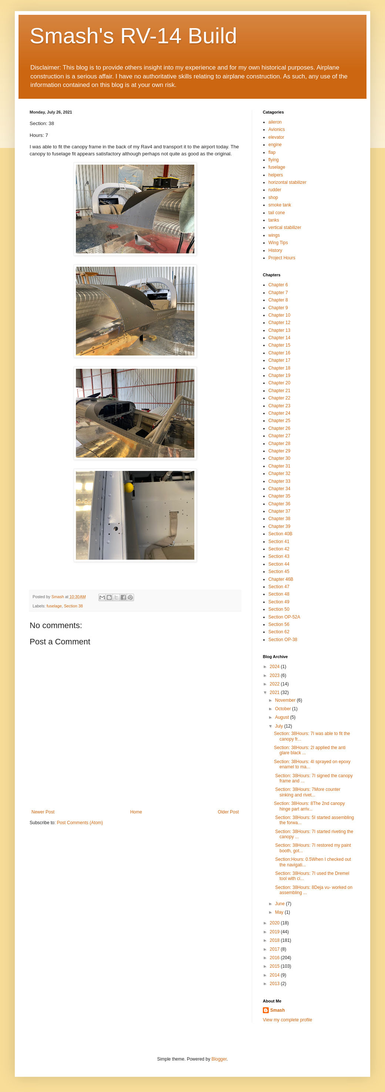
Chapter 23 (279, 405)
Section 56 (278, 624)
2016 (275, 957)
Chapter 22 (279, 398)
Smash (277, 1010)
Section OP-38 (282, 639)
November (286, 700)
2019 (275, 931)
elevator (276, 137)
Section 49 (278, 601)
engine (275, 144)
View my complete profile (287, 1019)
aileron (275, 122)
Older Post (228, 812)
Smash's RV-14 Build (133, 35)
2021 (275, 692)
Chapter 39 (279, 526)
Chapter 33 (279, 481)
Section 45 (278, 571)
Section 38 (73, 606)
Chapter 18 (279, 368)
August (282, 717)
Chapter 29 (279, 451)
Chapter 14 (279, 337)
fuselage (54, 606)
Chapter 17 (279, 360)
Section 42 (278, 549)
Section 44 (278, 564)
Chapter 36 (279, 503)
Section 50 (278, 609)
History (275, 250)
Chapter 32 (279, 473)
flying (273, 159)
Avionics (276, 129)
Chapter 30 (279, 458)
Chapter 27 (279, 435)
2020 (275, 923)
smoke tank (279, 205)
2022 (275, 684)
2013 (275, 983)
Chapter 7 (278, 292)
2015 (275, 966)
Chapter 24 (279, 413)
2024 (275, 666)
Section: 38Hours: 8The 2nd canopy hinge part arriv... (309, 806)
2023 (275, 675)
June (280, 903)
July (279, 726)
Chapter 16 (279, 352)
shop (273, 197)
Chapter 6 (278, 284)
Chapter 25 (279, 420)
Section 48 (278, 594)
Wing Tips (278, 242)
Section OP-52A (284, 617)
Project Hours (281, 257)
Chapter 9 (278, 307)
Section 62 (278, 631)
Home (136, 812)
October (283, 708)
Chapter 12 (279, 322)
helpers (275, 175)
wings (274, 235)
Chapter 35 (279, 496)
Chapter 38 (279, 518)
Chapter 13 (279, 330)
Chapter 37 (279, 511)
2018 (275, 940)
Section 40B (280, 533)
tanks (273, 220)
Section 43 (278, 556)
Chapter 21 (279, 390)
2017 (275, 949)
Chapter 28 (279, 443)
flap (271, 152)
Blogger (219, 1059)
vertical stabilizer (284, 227)
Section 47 (278, 586)
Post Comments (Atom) (80, 822)
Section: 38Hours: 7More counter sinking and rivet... (307, 792)
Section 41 (278, 541)
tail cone (276, 212)
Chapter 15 (279, 345)
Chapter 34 (279, 488)
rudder (274, 189)
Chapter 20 (279, 382)
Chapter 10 (279, 315)
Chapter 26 (279, 428)
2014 (275, 975)
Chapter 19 (279, 375)
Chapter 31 (279, 466)
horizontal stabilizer (287, 182)
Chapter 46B (280, 579)
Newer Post (42, 812)
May (280, 912)
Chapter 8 (278, 300)
